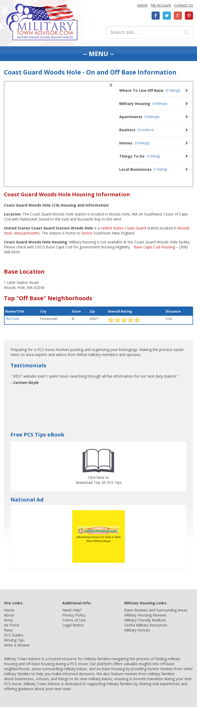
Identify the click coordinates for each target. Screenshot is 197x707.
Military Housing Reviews (145, 615)
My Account (161, 5)
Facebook (156, 16)
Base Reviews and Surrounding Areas (156, 610)
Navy (8, 630)
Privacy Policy (73, 615)
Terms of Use (74, 620)
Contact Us (183, 5)
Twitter (167, 16)
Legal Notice (73, 625)
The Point (12, 319)
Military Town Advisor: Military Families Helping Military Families (42, 22)
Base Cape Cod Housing (154, 246)
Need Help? (72, 610)
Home (142, 5)
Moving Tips (14, 640)
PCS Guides (13, 635)
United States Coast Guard (123, 227)
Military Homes (137, 630)
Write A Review (16, 645)
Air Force (11, 625)
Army (8, 620)
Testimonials (28, 365)
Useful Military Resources (145, 625)
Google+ (178, 16)
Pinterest (189, 16)
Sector (86, 232)
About (9, 615)
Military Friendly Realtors (145, 620)
